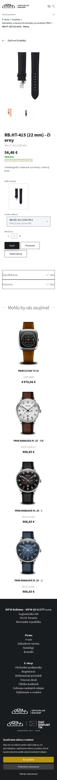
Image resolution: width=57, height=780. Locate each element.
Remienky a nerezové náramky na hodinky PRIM (26, 22)
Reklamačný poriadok (28, 675)
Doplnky (16, 19)
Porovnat (30, 245)
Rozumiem (28, 759)
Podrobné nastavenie (28, 766)
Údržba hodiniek (29, 684)
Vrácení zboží (28, 680)
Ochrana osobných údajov (28, 688)
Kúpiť (12, 245)
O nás (28, 639)
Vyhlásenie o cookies (28, 692)
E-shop (6, 19)
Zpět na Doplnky (14, 40)
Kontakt (28, 652)
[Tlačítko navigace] (49, 6)
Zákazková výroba (28, 643)
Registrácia (28, 671)
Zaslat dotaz (15, 253)
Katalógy (28, 648)
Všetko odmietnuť (28, 773)
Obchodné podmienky (28, 667)
